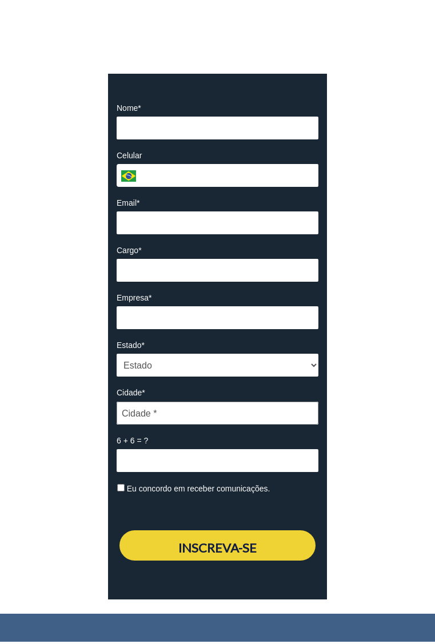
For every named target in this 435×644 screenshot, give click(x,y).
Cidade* (131, 392)
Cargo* (129, 250)
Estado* (131, 345)
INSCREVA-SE (217, 547)
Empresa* (134, 297)
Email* (128, 202)
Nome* (129, 108)
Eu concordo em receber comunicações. (193, 488)
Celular (129, 155)
